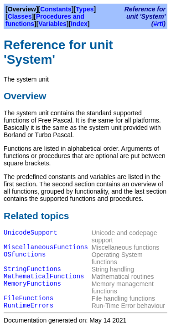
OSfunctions (25, 254)
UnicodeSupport (30, 232)
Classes (20, 16)
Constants (55, 9)
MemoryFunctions (32, 283)
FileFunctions (28, 298)
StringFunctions (32, 269)
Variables (52, 23)
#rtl (159, 23)
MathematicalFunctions (44, 276)
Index (79, 23)
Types (84, 9)
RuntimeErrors (28, 305)
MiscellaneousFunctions (46, 247)
